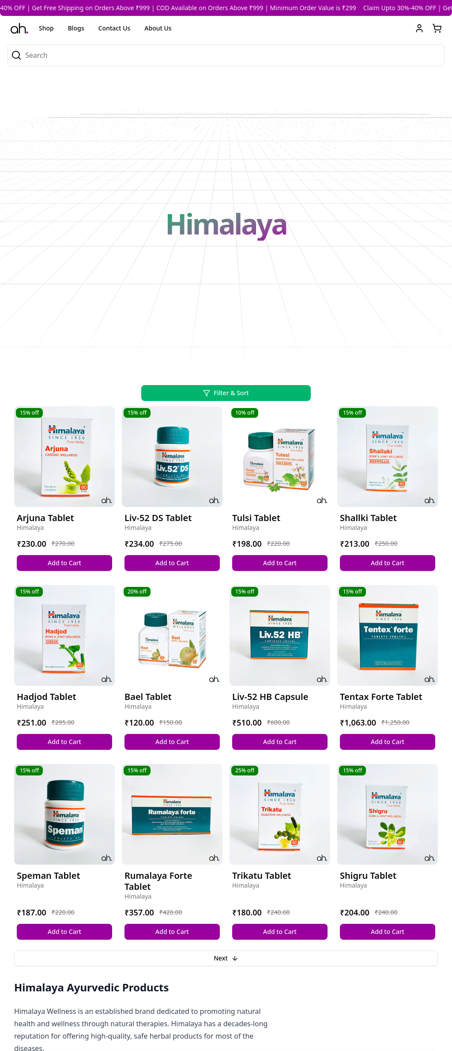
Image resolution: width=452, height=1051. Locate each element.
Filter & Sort (226, 393)
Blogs (76, 28)
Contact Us (114, 28)
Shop (46, 28)
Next (226, 958)
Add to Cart (64, 563)
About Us (157, 28)
